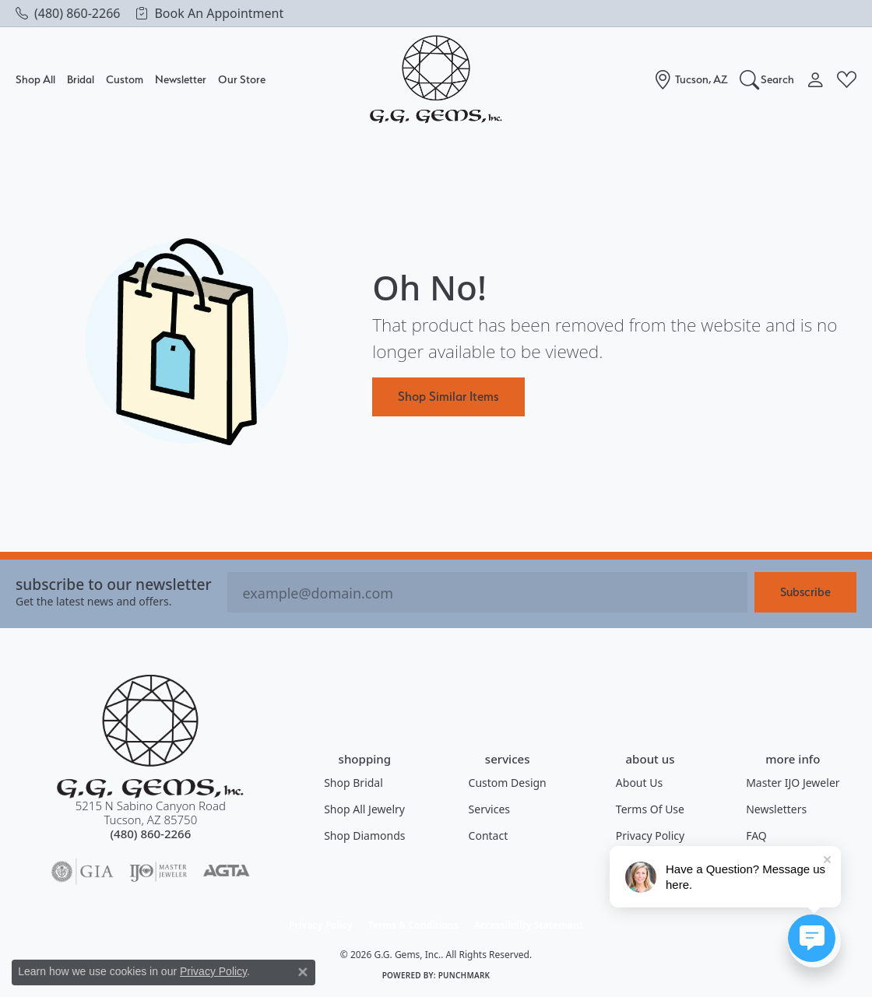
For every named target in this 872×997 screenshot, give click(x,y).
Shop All (35, 79)
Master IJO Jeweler (792, 782)
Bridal (80, 79)
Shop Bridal (353, 782)
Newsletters (776, 809)
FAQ (756, 835)
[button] (767, 79)
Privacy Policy (650, 835)
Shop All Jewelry (364, 809)
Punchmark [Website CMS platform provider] (464, 975)
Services (489, 809)
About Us (639, 782)
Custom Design (508, 782)
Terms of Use (650, 809)
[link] (68, 13)
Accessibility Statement (528, 925)
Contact (488, 835)
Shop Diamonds (364, 835)
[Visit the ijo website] (158, 871)
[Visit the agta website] (226, 871)
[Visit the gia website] (82, 871)
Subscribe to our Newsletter (114, 584)
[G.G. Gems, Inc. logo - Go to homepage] (436, 80)
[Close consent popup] (303, 972)
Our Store (241, 79)
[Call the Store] (150, 833)
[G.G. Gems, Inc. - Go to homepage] (150, 737)
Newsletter (180, 79)
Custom (124, 79)
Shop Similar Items (448, 396)
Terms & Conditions (413, 925)
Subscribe (805, 592)
